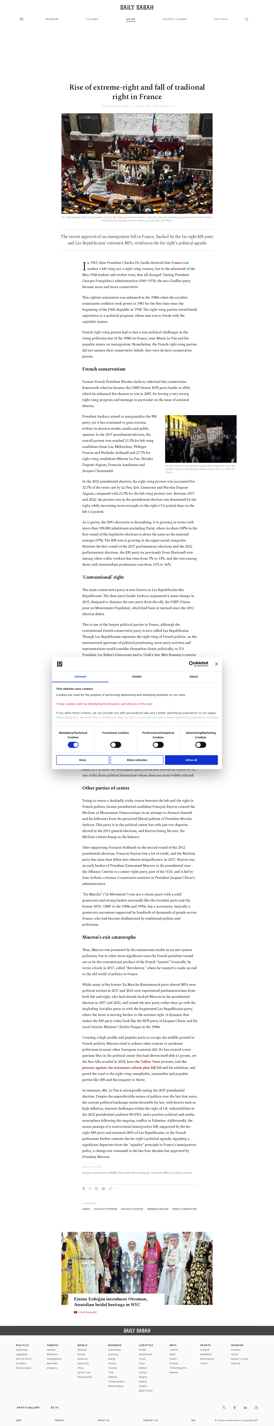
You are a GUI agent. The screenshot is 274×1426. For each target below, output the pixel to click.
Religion (143, 1377)
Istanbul (51, 1349)
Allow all (191, 760)
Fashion (143, 1368)
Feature (143, 1386)
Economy (113, 1354)
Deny (82, 760)
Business (115, 1345)
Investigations (54, 1358)
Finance (112, 1363)
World (82, 1345)
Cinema (174, 1349)
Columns (92, 19)
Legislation (22, 1354)
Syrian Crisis (83, 1372)
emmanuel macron (157, 1208)
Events (173, 1358)
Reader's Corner (175, 19)
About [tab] (194, 676)
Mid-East (82, 1349)
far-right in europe (132, 1208)
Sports (205, 1345)
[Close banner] (216, 664)
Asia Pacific (83, 1363)
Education (52, 1354)
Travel (142, 1358)
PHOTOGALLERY (88, 1312)
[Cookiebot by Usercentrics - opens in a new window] (191, 664)
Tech (110, 1372)
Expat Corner (146, 1390)
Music (173, 1354)
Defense (112, 1377)
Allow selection (137, 760)
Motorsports (207, 1358)
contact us (150, 1420)
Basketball (205, 1354)
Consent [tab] (80, 676)
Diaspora (52, 1368)
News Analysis (23, 1368)
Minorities (52, 1363)
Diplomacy (22, 1349)
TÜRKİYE (53, 1345)
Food (142, 1363)
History (143, 1381)
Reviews (174, 1372)
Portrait (174, 1363)
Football (204, 1349)
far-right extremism (105, 1208)
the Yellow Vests (147, 1061)
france (86, 1208)
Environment (145, 1354)
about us (104, 1420)
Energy (111, 1358)
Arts (173, 1345)
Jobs (19, 1420)
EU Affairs (21, 1363)
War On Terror (24, 1358)
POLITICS (22, 1345)
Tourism (112, 1368)
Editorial (221, 19)
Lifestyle (146, 1345)
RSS (193, 1420)
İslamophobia (84, 1377)
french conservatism (184, 1208)
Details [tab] (137, 676)
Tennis (203, 1363)
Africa (80, 1368)
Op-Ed (130, 19)
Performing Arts (178, 1368)
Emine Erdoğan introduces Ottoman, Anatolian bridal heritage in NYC (111, 1301)
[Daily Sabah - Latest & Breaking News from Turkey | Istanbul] (136, 7)
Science (143, 1372)
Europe (81, 1354)
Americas (82, 1358)
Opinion (52, 19)
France (176, 263)
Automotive (114, 1349)
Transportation (116, 1381)
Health (142, 1349)
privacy (60, 1420)
